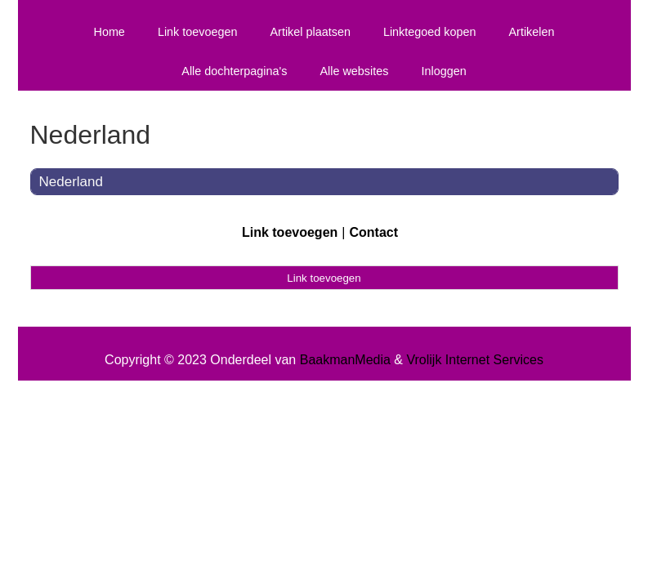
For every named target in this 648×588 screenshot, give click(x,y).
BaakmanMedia (345, 360)
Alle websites (354, 71)
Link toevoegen (198, 31)
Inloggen (443, 71)
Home (108, 31)
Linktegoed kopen (429, 31)
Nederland (71, 181)
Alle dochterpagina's (234, 71)
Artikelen (532, 31)
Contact (373, 232)
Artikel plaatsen (310, 31)
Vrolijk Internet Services (474, 360)
